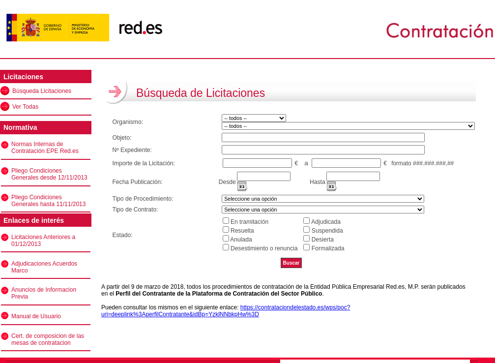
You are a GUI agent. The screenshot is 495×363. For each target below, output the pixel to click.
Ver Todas (25, 106)
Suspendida (327, 230)
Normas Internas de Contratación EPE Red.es (45, 147)
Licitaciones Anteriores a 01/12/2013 (43, 240)
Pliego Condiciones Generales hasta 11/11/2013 (48, 201)
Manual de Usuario (36, 316)
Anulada (241, 239)
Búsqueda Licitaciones (41, 91)
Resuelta (242, 230)
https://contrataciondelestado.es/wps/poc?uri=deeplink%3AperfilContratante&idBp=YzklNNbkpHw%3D (225, 311)
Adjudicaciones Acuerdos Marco (44, 267)
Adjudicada (326, 221)
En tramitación (249, 221)
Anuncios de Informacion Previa (43, 293)
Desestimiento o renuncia (264, 248)
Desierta (323, 239)
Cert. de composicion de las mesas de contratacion (47, 339)
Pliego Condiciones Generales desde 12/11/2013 (49, 174)
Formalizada (328, 248)
